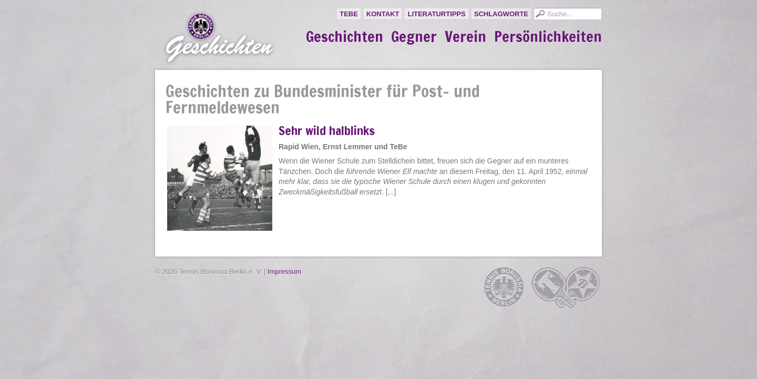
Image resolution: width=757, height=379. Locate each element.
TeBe (349, 14)
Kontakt (383, 14)
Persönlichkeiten (548, 37)
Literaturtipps (436, 14)
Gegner (414, 37)
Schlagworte (501, 14)
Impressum (284, 271)
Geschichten (344, 37)
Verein (465, 37)
